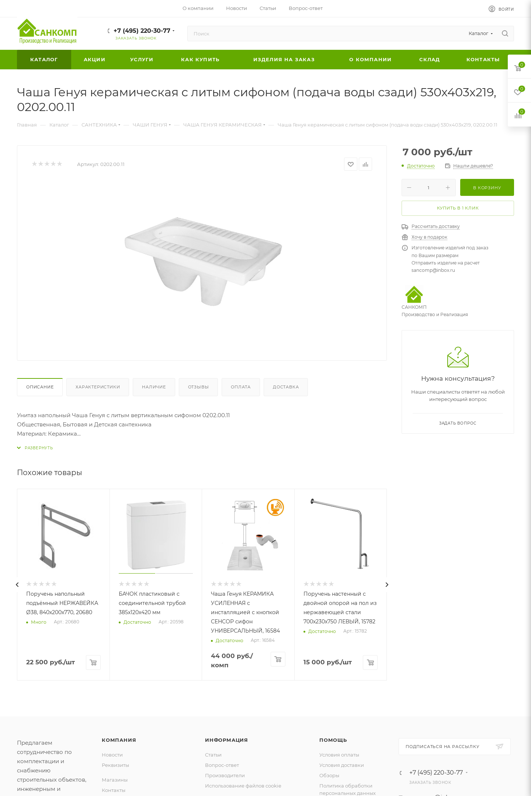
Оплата (241, 387)
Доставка (286, 387)
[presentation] (17, 584)
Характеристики (98, 387)
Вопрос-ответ (222, 765)
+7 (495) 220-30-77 (142, 30)
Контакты (113, 790)
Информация (226, 740)
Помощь (333, 740)
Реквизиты (115, 765)
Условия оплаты (339, 755)
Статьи (213, 755)
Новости (112, 755)
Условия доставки (341, 765)
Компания (119, 740)
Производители (225, 775)
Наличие (154, 387)
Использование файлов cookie (243, 786)
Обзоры (329, 775)
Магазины (115, 780)
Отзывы (198, 387)
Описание (39, 387)
